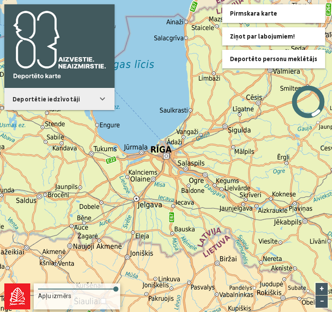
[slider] (77, 287)
